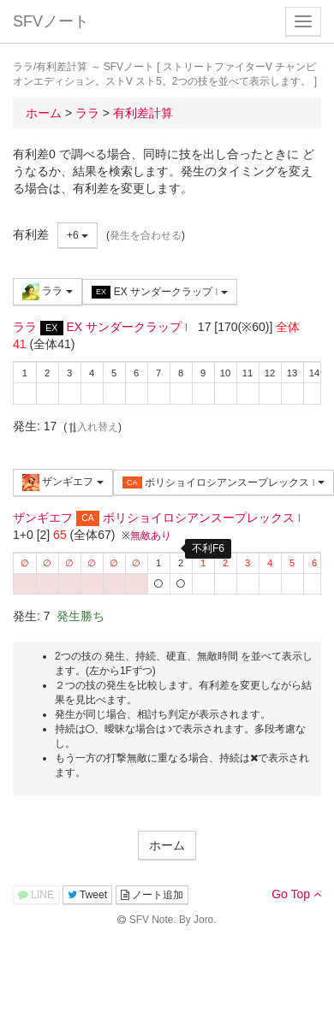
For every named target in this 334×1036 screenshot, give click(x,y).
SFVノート (51, 21)
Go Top (296, 894)
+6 (77, 235)
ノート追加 (152, 895)
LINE (36, 895)
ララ (47, 291)
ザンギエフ (63, 482)
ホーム (167, 845)
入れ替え (92, 427)
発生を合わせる (146, 235)
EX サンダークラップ (160, 292)
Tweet (87, 895)
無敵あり (150, 536)
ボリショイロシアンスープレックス (223, 483)
